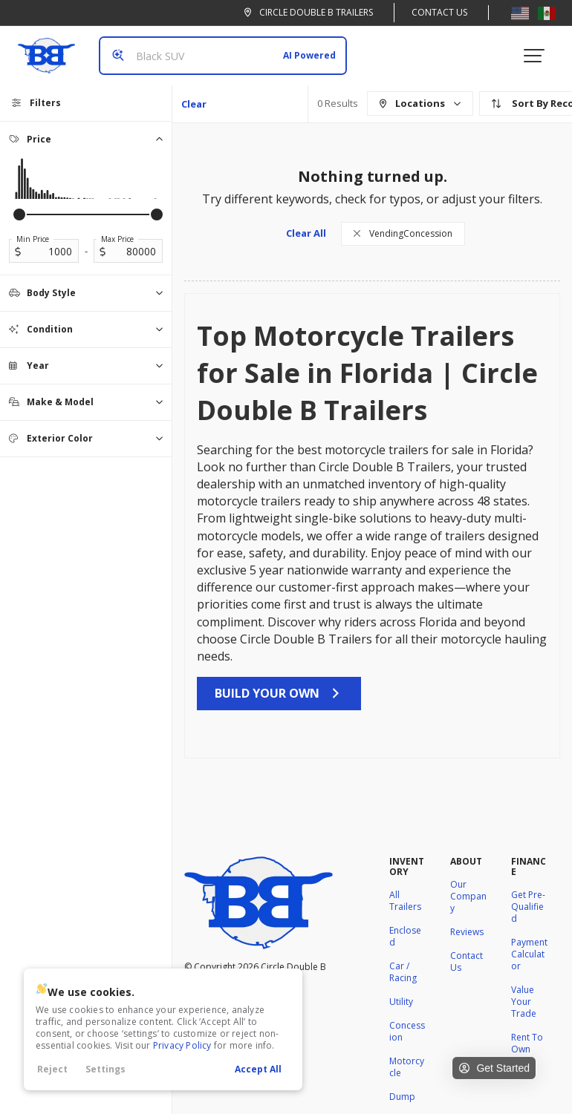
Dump (402, 1096)
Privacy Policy (182, 1045)
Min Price (32, 239)
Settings (105, 1069)
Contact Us (439, 12)
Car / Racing (403, 972)
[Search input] (222, 55)
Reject (52, 1069)
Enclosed (405, 936)
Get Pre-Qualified (528, 906)
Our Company (468, 896)
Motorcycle (406, 1067)
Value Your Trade (523, 1001)
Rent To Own (527, 1043)
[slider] (19, 214)
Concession (407, 1031)
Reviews (467, 931)
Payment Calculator (529, 954)
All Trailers (405, 900)
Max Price (117, 239)
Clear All (194, 109)
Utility (401, 1001)
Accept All (258, 1069)
